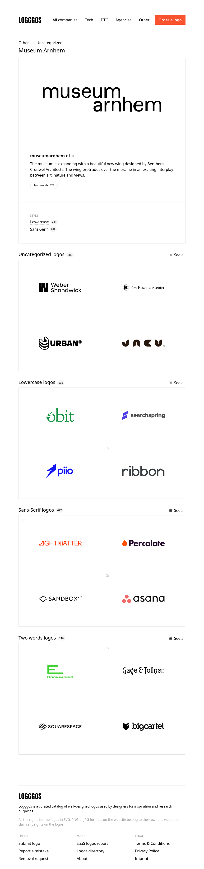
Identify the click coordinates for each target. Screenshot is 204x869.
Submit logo (29, 843)
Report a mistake (34, 851)
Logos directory (90, 851)
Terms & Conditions (152, 843)
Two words (44, 185)
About (82, 858)
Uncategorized (50, 42)
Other (144, 20)
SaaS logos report (92, 843)
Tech (89, 20)
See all (176, 254)
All (65, 20)
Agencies (123, 20)
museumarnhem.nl (52, 156)
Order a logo (170, 20)
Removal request (33, 858)
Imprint (141, 858)
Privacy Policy (147, 851)
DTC (104, 20)
